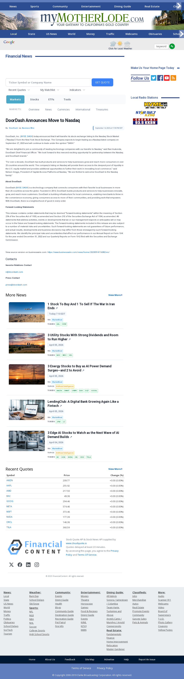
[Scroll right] (178, 6)
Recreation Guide (64, 618)
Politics (7, 618)
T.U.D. (161, 618)
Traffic (110, 34)
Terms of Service (81, 668)
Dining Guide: (115, 592)
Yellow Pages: (165, 630)
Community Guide (64, 611)
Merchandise (139, 599)
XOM (64, 324)
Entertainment (91, 6)
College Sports (37, 630)
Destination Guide (64, 615)
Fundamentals (114, 634)
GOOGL (94, 391)
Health (58, 603)
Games (84, 607)
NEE (58, 355)
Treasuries (102, 109)
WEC (64, 355)
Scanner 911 (164, 599)
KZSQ (84, 626)
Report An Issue (147, 659)
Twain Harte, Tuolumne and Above (114, 611)
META (9, 506)
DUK (81, 391)
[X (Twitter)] (11, 565)
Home (32, 659)
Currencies (64, 109)
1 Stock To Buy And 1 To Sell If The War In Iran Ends (81, 306)
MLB (31, 615)
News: (7, 592)
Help (126, 659)
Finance (110, 637)
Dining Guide (122, 6)
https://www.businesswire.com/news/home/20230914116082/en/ (78, 252)
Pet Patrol (60, 622)
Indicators (75, 90)
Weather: (35, 592)
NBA (31, 619)
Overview (34, 109)
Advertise (109, 659)
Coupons (162, 626)
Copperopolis (114, 626)
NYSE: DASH (27, 136)
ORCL (9, 522)
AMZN (59, 391)
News (13, 6)
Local (13, 34)
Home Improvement (117, 641)
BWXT (67, 391)
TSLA (89, 457)
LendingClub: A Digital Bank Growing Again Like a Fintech (83, 404)
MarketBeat (57, 320)
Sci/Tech (8, 630)
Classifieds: (139, 592)
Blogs (58, 607)
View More (114, 295)
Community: (63, 592)
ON (76, 457)
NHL (31, 623)
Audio (161, 596)
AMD (8, 490)
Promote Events (140, 611)
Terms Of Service (87, 554)
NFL (31, 611)
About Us (50, 659)
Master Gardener (116, 649)
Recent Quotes (17, 90)
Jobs (134, 596)
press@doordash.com (16, 285)
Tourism (8, 633)
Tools (67, 99)
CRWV (74, 391)
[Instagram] (36, 565)
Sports (34, 6)
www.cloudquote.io (76, 543)
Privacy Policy (105, 668)
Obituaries (155, 34)
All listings (112, 596)
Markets (15, 99)
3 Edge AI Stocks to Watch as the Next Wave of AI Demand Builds (83, 435)
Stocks (34, 99)
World (71, 34)
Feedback (70, 659)
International (82, 109)
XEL (70, 355)
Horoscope (87, 603)
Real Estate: (114, 630)
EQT (87, 391)
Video (161, 607)
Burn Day (34, 596)
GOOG (9, 501)
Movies (84, 596)
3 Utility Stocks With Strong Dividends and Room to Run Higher (83, 337)
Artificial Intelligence (64, 386)
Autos (135, 603)
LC (64, 422)
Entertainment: (91, 592)
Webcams (131, 34)
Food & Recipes (89, 611)
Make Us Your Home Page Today (152, 68)
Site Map (89, 659)
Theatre (85, 599)
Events (58, 596)
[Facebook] (20, 565)
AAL (58, 324)
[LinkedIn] (28, 565)
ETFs (51, 99)
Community (60, 6)
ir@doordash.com (14, 272)
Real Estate (152, 6)
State (31, 34)
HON (63, 457)
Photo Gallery (165, 622)
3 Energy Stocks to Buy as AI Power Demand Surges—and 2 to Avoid (79, 368)
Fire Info (59, 626)
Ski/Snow (34, 603)
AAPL (9, 485)
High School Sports (39, 634)
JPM (58, 422)
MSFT (9, 511)
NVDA (70, 457)
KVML (83, 622)
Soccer (33, 626)
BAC (8, 496)
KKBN (83, 630)
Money (90, 34)
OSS (82, 457)
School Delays (11, 626)
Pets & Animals (140, 622)
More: (161, 592)
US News (51, 34)
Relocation (112, 645)
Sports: (33, 608)
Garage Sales (139, 618)
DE (58, 457)
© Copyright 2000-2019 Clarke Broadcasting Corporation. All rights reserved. (92, 675)
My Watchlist (47, 90)
